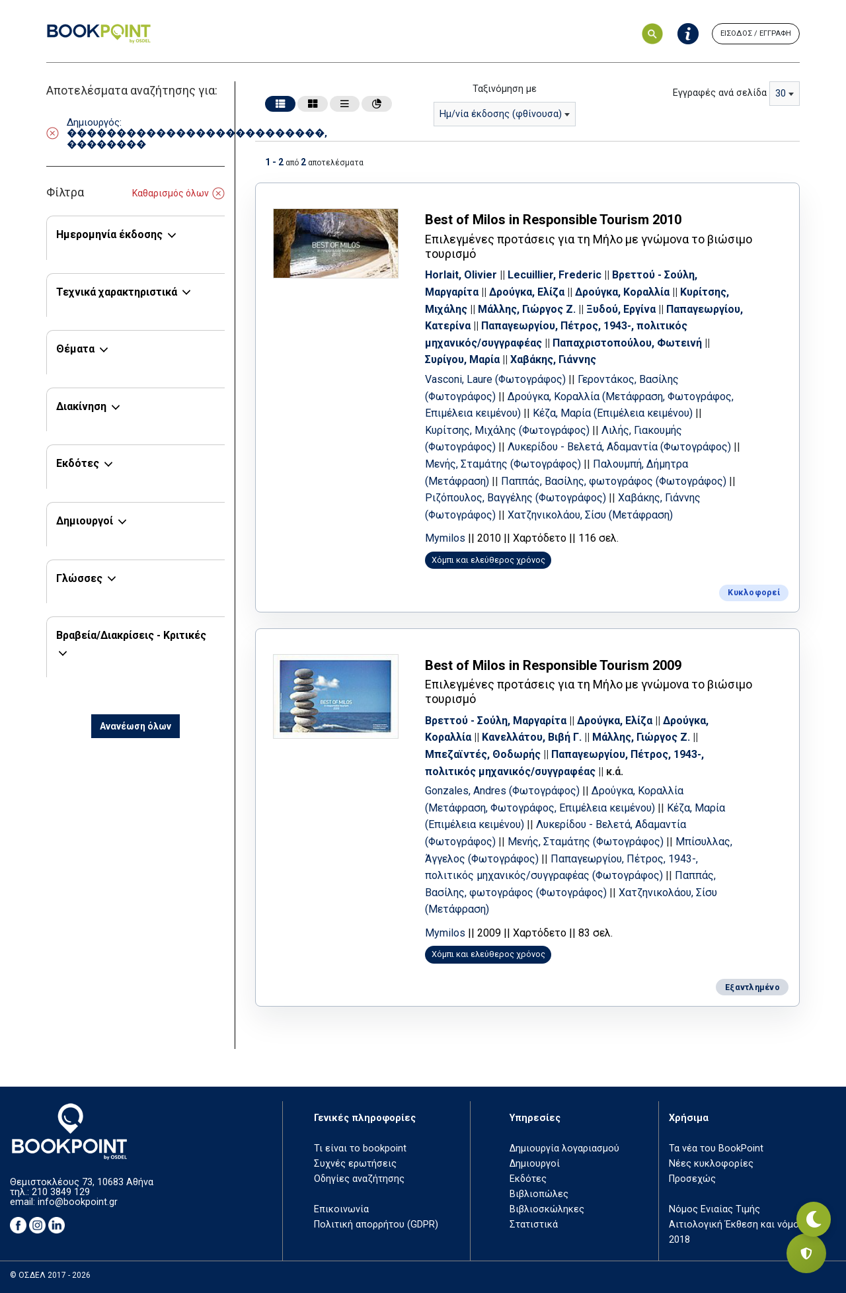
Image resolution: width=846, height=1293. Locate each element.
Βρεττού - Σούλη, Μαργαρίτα (508, 730)
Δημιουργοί (84, 521)
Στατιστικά (534, 1224)
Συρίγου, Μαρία (530, 357)
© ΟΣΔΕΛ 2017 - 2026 (50, 1275)
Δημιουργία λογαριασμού (564, 1148)
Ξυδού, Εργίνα (685, 306)
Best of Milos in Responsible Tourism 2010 (566, 218)
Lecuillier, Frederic (567, 273)
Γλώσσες (79, 578)
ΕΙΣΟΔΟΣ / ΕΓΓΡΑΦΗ (755, 33)
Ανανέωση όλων (135, 726)
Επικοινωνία (341, 1209)
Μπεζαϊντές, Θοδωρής (495, 764)
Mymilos (458, 552)
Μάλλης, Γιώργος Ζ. (591, 306)
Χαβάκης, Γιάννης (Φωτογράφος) (517, 512)
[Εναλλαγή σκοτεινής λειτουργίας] (806, 1207)
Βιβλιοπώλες (539, 1194)
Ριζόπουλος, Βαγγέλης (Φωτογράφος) (612, 495)
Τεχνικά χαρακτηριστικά (116, 292)
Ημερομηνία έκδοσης (109, 234)
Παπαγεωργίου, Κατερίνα (500, 323)
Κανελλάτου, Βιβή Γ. (544, 747)
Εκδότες (77, 463)
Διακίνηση (81, 406)
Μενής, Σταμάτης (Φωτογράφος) (599, 461)
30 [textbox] (780, 93)
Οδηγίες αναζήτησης (359, 1179)
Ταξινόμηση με (505, 89)
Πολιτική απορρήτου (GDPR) (376, 1224)
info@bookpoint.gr (78, 1202)
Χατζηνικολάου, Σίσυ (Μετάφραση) (520, 919)
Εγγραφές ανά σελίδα (720, 93)
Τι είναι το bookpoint (360, 1148)
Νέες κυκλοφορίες (711, 1163)
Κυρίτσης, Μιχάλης (484, 306)
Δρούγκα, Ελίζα (539, 289)
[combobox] (505, 114)
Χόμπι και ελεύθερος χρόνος (501, 574)
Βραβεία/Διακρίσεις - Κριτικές (131, 635)
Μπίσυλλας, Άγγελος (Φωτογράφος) (525, 868)
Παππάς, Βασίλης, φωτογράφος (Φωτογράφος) (552, 902)
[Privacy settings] (806, 1253)
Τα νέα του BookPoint (716, 1148)
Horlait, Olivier (474, 273)
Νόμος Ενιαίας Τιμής (714, 1209)
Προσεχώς (692, 1179)
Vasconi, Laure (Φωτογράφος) (509, 376)
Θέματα (75, 349)
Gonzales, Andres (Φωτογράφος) (516, 800)
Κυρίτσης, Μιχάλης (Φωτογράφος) (578, 427)
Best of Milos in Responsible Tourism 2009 (566, 675)
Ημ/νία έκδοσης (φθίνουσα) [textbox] (501, 114)
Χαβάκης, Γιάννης (621, 357)
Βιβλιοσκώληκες (547, 1209)
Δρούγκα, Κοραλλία (635, 289)
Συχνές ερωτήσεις (355, 1163)
